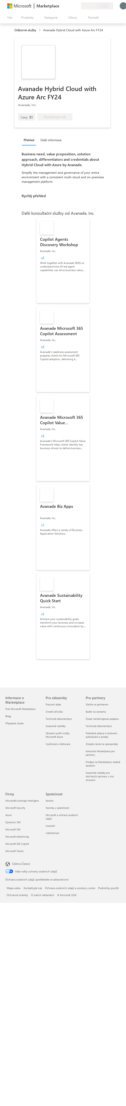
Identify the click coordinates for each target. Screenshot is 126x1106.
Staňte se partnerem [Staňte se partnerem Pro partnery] (97, 704)
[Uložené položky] (72, 6)
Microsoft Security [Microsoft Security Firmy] (15, 807)
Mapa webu (14, 888)
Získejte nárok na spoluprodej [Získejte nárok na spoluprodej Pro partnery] (102, 744)
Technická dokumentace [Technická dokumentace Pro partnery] (99, 726)
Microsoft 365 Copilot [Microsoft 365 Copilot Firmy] (17, 843)
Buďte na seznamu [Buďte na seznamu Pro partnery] (96, 711)
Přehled (29, 140)
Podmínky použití (108, 888)
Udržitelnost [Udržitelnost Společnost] (52, 833)
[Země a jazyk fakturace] (97, 5)
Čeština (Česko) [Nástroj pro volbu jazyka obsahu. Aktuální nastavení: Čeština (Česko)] (21, 863)
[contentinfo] (40, 30)
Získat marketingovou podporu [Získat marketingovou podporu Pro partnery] (102, 718)
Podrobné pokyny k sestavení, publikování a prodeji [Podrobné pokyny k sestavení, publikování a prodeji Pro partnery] (101, 734)
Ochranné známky (17, 895)
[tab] (30, 140)
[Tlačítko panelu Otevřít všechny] (9, 17)
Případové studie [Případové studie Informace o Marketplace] (14, 723)
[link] (63, 260)
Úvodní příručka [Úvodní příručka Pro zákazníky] (54, 711)
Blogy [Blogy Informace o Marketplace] (8, 716)
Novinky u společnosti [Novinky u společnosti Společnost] (57, 807)
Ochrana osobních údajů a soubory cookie (70, 888)
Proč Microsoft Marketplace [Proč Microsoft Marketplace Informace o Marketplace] (20, 709)
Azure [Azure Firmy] (8, 815)
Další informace (50, 140)
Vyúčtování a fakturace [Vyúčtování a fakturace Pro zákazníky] (58, 744)
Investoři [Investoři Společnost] (50, 825)
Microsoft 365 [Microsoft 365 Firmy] (12, 829)
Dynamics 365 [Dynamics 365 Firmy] (13, 822)
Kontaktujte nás (33, 888)
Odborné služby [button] (25, 30)
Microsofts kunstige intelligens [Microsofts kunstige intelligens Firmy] (22, 800)
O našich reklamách (42, 895)
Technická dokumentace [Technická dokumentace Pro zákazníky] (59, 718)
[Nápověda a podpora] (66, 6)
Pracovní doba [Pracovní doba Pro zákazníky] (53, 704)
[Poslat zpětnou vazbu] (61, 6)
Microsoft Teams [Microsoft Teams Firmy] (14, 851)
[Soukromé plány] (77, 6)
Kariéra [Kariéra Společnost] (50, 800)
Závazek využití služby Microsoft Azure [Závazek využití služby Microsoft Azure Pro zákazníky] (58, 734)
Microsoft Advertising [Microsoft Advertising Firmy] (17, 836)
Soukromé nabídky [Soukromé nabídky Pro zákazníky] (55, 726)
